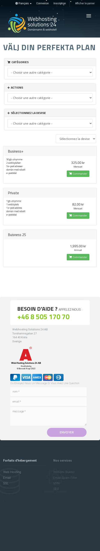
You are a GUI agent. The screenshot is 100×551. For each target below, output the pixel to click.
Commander (78, 174)
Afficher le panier (85, 3)
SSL (6, 483)
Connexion (42, 3)
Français (23, 3)
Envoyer (67, 432)
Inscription (60, 3)
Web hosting (12, 472)
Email (7, 478)
